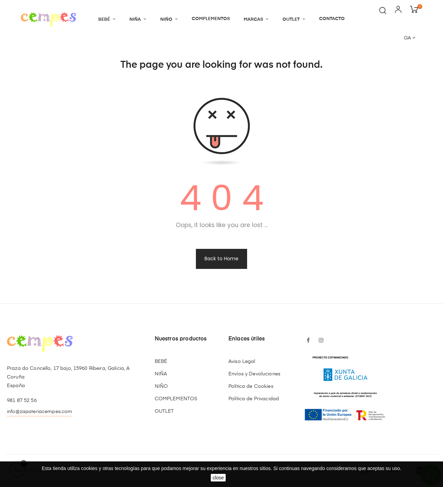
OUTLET (164, 411)
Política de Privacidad (253, 398)
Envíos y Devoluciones (254, 374)
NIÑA (161, 374)
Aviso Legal (241, 361)
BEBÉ (161, 361)
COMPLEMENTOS (176, 398)
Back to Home (221, 258)
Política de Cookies (250, 386)
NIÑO (161, 386)
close (218, 477)
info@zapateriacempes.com (39, 411)
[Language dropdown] (409, 38)
